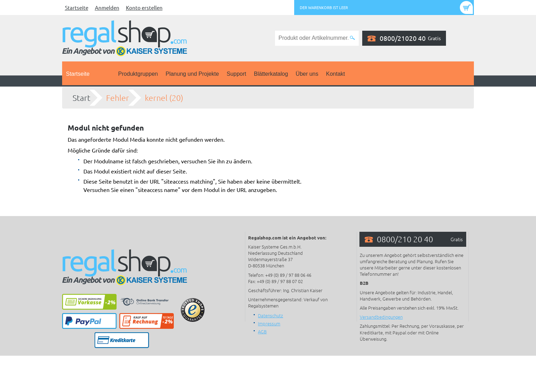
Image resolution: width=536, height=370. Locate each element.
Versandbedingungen (381, 316)
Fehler (117, 98)
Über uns (307, 74)
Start (81, 98)
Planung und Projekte (192, 74)
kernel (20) (164, 98)
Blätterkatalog (271, 74)
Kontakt (335, 74)
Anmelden (107, 7)
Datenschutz (270, 315)
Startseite (76, 7)
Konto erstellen (144, 7)
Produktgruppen (138, 74)
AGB (262, 331)
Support (236, 74)
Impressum (269, 323)
